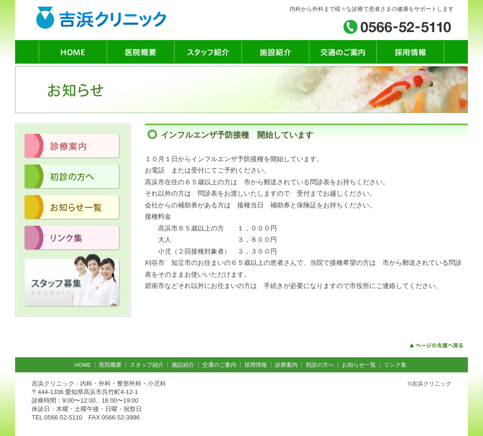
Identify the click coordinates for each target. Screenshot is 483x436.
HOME (83, 365)
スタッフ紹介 (147, 365)
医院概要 (110, 365)
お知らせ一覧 (359, 365)
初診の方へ (320, 365)
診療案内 (286, 365)
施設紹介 (183, 365)
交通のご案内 (219, 365)
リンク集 (395, 365)
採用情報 (255, 365)
